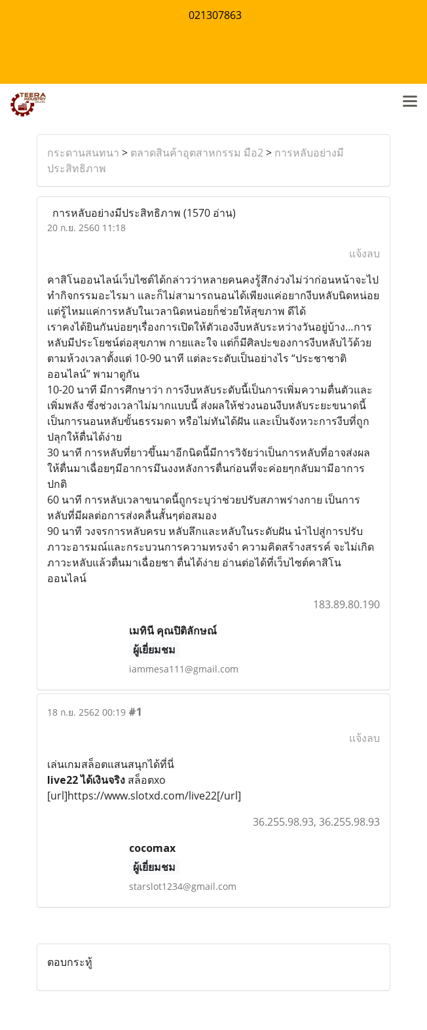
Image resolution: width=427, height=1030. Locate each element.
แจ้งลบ (364, 253)
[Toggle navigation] (410, 102)
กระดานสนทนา (83, 152)
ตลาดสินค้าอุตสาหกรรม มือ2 (196, 152)
